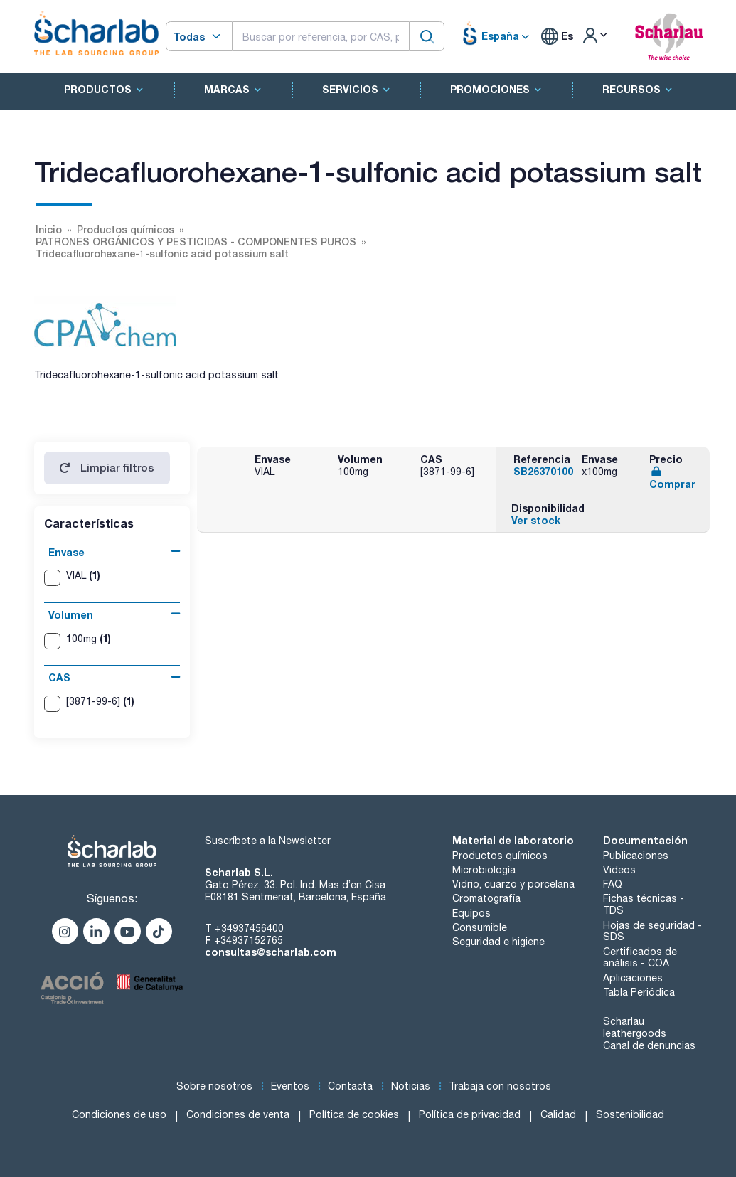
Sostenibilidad (630, 1114)
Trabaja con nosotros (500, 1086)
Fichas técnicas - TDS (643, 904)
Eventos (290, 1086)
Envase (66, 552)
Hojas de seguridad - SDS (652, 931)
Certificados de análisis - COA (640, 957)
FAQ (612, 884)
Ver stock (535, 520)
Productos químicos (500, 855)
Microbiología (484, 869)
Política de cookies (354, 1114)
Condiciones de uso (119, 1114)
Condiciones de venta (237, 1114)
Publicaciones (635, 855)
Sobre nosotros (214, 1086)
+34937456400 (249, 928)
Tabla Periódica (639, 992)
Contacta (350, 1086)
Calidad (558, 1114)
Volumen (70, 615)
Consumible (479, 927)
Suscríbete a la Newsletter (268, 840)
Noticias (410, 1086)
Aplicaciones (633, 978)
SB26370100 (543, 471)
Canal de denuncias (649, 1045)
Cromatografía (486, 898)
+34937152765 (248, 940)
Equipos (471, 913)
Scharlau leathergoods (634, 1027)
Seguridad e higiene (498, 941)
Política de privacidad (470, 1114)
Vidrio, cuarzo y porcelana (513, 884)
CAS (59, 677)
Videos (619, 869)
